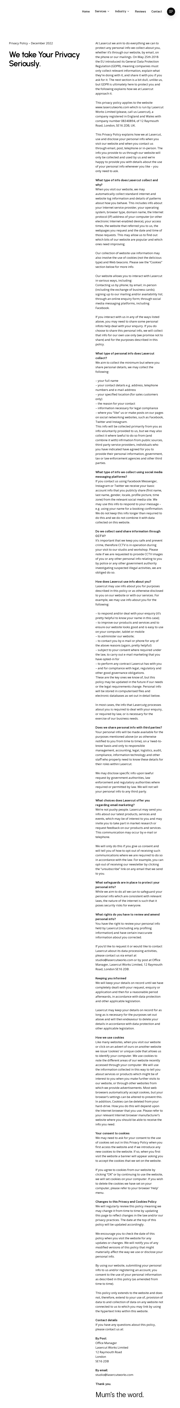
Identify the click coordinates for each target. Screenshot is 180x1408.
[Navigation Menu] (171, 11)
